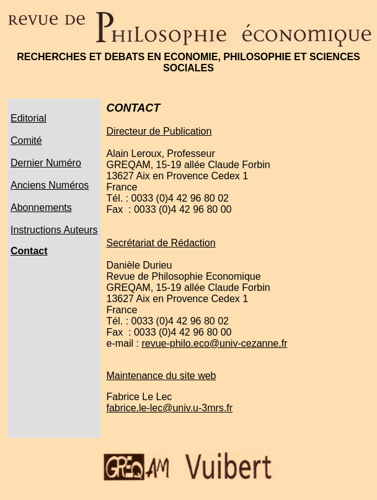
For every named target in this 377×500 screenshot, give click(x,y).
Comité (26, 140)
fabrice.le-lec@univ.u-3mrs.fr (170, 408)
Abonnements (41, 207)
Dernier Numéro (46, 163)
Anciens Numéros (50, 185)
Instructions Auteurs (54, 230)
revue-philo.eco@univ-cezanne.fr (214, 343)
